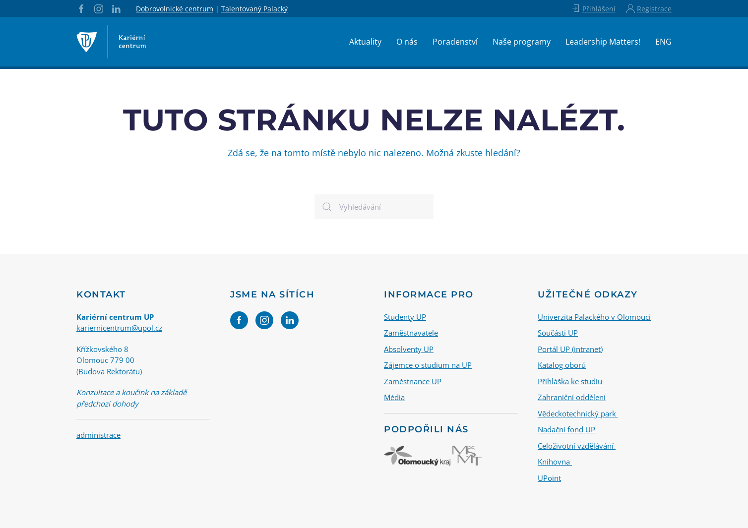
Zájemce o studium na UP (428, 365)
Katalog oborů (562, 365)
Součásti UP (558, 333)
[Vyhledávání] (374, 206)
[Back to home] (111, 41)
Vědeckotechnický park (578, 413)
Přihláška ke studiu (571, 381)
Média (394, 397)
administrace (98, 435)
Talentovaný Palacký (254, 8)
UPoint (549, 477)
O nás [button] (407, 41)
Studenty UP (405, 316)
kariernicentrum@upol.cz (119, 328)
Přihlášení (593, 8)
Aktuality (365, 41)
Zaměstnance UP (412, 381)
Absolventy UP (409, 348)
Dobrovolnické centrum (174, 8)
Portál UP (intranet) (570, 348)
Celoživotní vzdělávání (577, 445)
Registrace (648, 8)
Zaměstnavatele (411, 333)
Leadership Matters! (602, 41)
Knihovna (555, 462)
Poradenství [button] (455, 41)
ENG (663, 41)
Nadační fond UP (566, 429)
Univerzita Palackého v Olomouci (594, 316)
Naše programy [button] (522, 41)
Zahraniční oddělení (572, 397)
